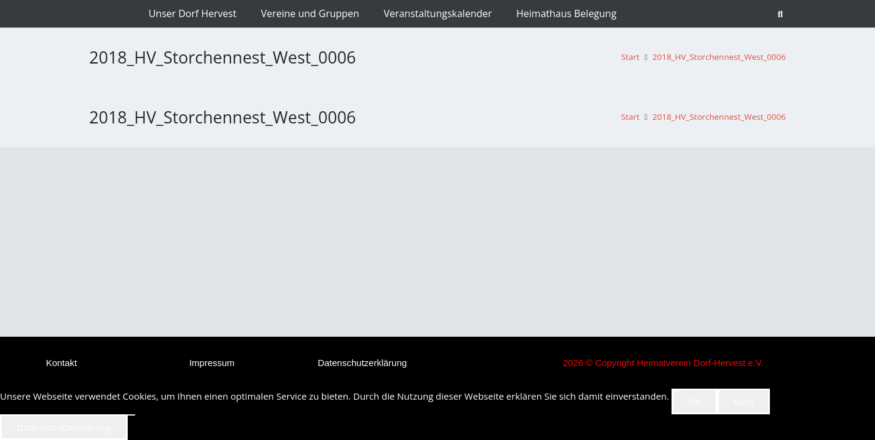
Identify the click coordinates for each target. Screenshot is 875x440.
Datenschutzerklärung (362, 363)
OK (694, 401)
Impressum (212, 363)
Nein (744, 401)
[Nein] (131, 415)
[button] (781, 14)
